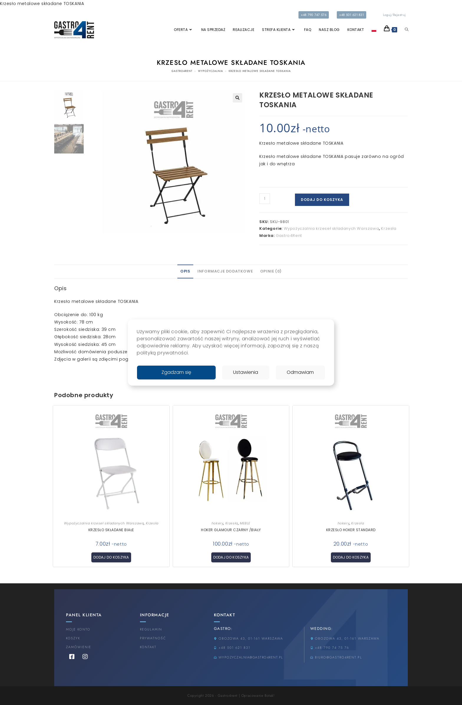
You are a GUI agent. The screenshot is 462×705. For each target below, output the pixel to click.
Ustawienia (245, 372)
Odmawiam (300, 372)
